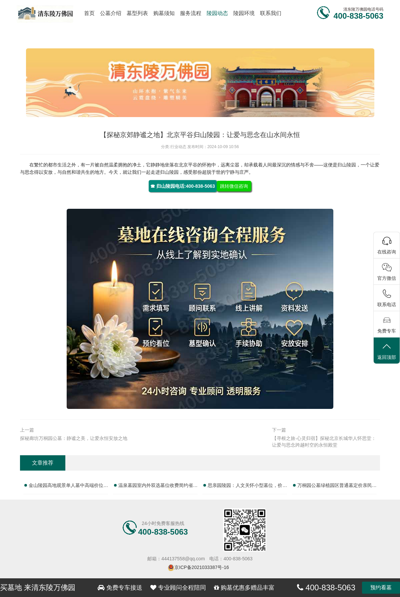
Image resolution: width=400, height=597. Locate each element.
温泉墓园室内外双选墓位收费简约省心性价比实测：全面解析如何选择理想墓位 (158, 487)
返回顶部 (387, 351)
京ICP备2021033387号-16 (201, 567)
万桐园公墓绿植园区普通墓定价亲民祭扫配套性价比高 (337, 487)
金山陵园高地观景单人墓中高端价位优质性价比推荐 (68, 487)
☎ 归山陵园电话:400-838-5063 (182, 186)
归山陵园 (346, 164)
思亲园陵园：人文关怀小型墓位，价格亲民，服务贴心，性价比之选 (247, 487)
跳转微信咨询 (234, 186)
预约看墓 (381, 587)
